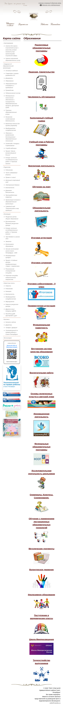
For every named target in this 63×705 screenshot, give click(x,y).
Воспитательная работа (41, 373)
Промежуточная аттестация (41, 306)
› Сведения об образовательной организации (8, 66)
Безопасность (10, 187)
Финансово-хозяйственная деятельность (10, 119)
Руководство (10, 90)
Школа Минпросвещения (41, 639)
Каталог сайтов (11, 322)
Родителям (9, 170)
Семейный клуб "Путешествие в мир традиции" (12, 208)
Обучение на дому (41, 187)
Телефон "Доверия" (11, 327)
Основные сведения (12, 70)
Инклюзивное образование (41, 595)
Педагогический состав (13, 93)
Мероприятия (10, 301)
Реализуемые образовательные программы (41, 48)
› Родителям (6, 167)
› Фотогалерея (7, 338)
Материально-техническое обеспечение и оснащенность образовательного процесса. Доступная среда (12, 101)
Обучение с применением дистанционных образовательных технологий (11, 137)
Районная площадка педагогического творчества (12, 277)
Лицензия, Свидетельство (41, 72)
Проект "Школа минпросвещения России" (11, 153)
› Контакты (6, 319)
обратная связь (56, 3)
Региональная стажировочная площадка (10, 271)
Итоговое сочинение (41, 263)
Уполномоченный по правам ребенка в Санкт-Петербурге (12, 332)
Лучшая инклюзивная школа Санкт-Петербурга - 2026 (12, 251)
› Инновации (7, 214)
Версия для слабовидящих (50, 5)
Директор (9, 325)
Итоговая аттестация (41, 238)
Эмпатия (8, 241)
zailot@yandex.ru (55, 703)
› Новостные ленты (9, 283)
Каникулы (8, 291)
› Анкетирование (8, 43)
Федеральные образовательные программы (41, 447)
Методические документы (41, 549)
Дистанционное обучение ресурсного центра (12, 223)
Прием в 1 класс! (11, 177)
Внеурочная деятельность (41, 166)
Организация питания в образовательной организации (13, 201)
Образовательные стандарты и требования (11, 85)
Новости (8, 286)
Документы (9, 78)
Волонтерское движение (41, 570)
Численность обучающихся (41, 97)
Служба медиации (11, 148)
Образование (10, 81)
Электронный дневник (12, 185)
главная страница (44, 3)
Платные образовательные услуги (11, 112)
